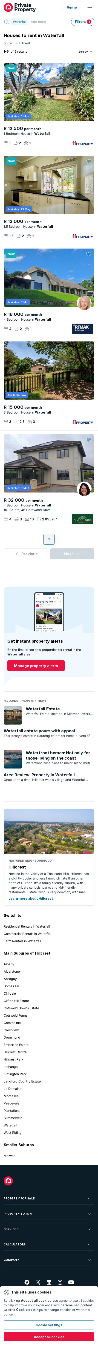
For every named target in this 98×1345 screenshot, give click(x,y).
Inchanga (11, 1067)
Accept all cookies (49, 1337)
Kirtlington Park (15, 1074)
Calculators (48, 1244)
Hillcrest (24, 43)
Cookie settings (49, 1325)
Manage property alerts (36, 665)
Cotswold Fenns (15, 1015)
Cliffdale (10, 993)
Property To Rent (48, 1214)
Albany (9, 964)
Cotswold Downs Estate (21, 1008)
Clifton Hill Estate (16, 1001)
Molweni (10, 1156)
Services (48, 1229)
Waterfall (10, 1125)
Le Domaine (12, 1089)
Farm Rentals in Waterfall (22, 941)
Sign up (71, 7)
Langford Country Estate (22, 1081)
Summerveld (13, 1118)
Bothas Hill (11, 986)
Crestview (11, 1030)
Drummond (12, 1037)
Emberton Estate (16, 1045)
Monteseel (11, 1096)
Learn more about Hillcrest (31, 898)
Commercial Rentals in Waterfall (27, 934)
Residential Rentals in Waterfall (27, 926)
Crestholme (12, 1023)
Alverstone (12, 971)
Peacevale (11, 1103)
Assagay (10, 979)
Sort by (83, 51)
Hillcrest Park (13, 1059)
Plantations (12, 1110)
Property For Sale (48, 1198)
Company (48, 1260)
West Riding (13, 1132)
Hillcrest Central (15, 1052)
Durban (8, 43)
